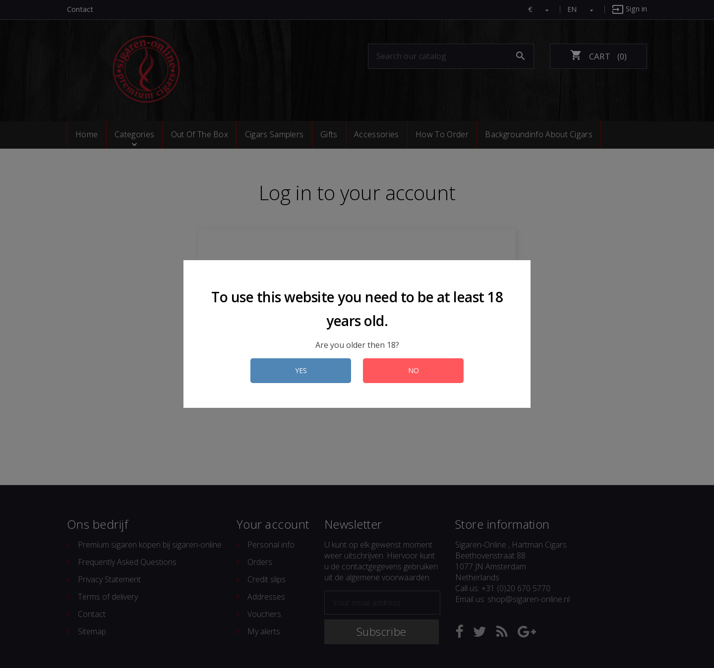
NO (413, 370)
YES (301, 370)
